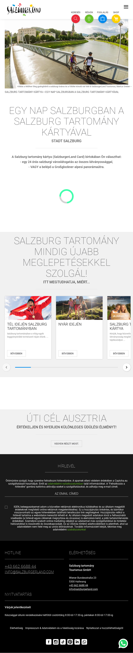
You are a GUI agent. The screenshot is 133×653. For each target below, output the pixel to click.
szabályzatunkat (76, 529)
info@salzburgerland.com (83, 589)
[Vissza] (6, 367)
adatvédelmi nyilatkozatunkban (65, 483)
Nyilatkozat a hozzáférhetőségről (104, 628)
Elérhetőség (16, 628)
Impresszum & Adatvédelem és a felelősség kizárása (54, 628)
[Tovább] (127, 367)
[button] (75, 19)
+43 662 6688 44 (78, 585)
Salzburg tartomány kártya (24, 91)
